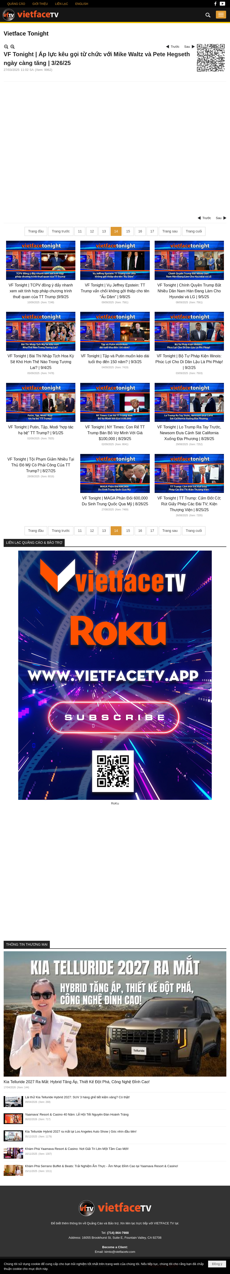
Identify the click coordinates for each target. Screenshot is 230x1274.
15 (128, 231)
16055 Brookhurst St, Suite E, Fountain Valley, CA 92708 (121, 1237)
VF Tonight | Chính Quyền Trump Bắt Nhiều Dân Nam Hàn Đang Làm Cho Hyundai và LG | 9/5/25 (189, 291)
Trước (175, 46)
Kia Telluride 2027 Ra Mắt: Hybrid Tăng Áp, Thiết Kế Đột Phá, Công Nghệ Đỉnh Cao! (77, 1082)
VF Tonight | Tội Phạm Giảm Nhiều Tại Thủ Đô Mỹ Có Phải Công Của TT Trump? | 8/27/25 (41, 465)
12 (92, 231)
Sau (187, 46)
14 (116, 231)
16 (140, 231)
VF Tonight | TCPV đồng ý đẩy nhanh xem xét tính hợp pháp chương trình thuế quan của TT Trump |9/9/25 (41, 291)
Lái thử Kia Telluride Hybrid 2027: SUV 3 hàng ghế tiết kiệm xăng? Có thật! (77, 1097)
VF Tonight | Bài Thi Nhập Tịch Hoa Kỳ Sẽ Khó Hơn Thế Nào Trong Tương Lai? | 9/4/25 (41, 362)
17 (152, 231)
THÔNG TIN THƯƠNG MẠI (26, 944)
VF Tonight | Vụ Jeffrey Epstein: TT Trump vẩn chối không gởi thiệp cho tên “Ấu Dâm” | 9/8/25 (115, 291)
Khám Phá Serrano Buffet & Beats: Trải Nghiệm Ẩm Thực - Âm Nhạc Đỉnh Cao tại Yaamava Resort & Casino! (101, 1166)
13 (104, 231)
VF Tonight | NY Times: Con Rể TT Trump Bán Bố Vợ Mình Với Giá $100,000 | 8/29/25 (115, 433)
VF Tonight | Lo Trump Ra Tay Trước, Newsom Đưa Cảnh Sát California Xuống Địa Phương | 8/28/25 (189, 433)
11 (80, 231)
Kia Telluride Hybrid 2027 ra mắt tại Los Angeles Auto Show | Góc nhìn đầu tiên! (80, 1131)
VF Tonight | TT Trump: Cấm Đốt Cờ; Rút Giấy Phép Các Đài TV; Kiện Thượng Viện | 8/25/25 (189, 504)
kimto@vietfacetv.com (120, 1252)
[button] (221, 14)
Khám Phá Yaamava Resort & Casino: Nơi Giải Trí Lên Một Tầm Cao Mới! (77, 1149)
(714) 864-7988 (118, 1233)
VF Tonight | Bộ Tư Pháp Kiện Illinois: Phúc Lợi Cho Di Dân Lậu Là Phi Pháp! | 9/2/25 (189, 362)
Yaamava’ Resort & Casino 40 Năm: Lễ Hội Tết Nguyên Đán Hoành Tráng (77, 1114)
